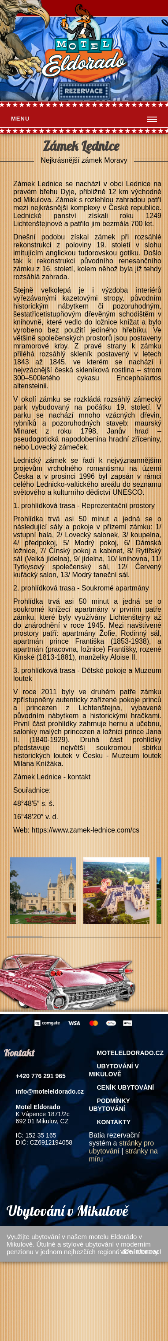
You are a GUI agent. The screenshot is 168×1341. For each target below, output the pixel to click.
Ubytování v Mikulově (113, 1070)
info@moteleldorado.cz (50, 1091)
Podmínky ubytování (109, 1104)
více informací (140, 1251)
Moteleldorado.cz (130, 1052)
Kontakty (114, 1122)
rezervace (84, 91)
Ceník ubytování (125, 1087)
